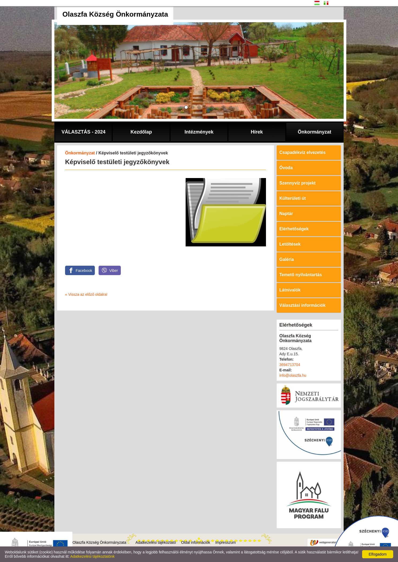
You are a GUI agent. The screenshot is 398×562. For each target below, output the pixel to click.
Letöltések (290, 244)
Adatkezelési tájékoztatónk (92, 556)
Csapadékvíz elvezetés (302, 152)
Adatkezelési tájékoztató (156, 542)
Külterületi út (292, 198)
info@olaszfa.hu (292, 375)
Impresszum (225, 542)
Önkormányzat (80, 153)
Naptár (286, 213)
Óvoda (286, 167)
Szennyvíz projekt (297, 183)
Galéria (286, 259)
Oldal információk (195, 542)
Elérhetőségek (294, 229)
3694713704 (289, 365)
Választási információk (302, 305)
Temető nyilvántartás (300, 274)
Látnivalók (290, 290)
